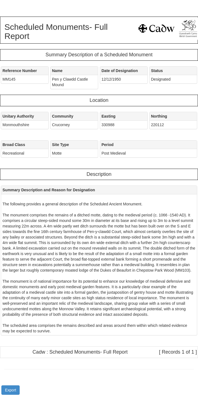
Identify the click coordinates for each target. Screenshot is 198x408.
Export (10, 390)
